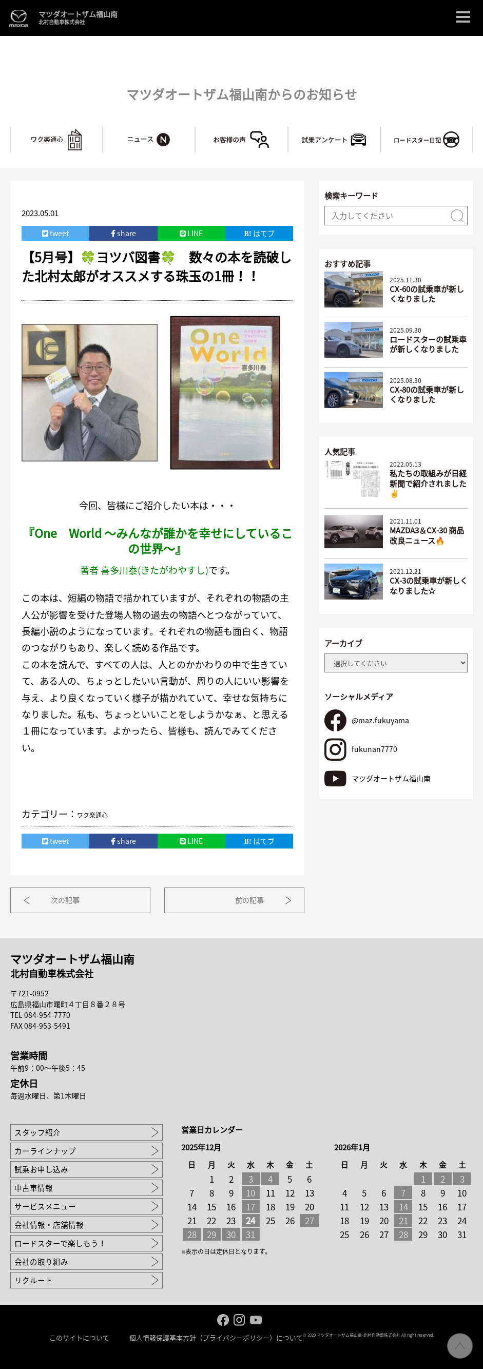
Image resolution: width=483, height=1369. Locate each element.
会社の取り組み (41, 1261)
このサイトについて (79, 1337)
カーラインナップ (45, 1150)
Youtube (256, 1319)
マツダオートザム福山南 (78, 18)
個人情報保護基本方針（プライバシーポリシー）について (216, 1337)
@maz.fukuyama (380, 719)
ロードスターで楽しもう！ (60, 1242)
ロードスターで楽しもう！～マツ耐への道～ (472, 131)
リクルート (33, 1279)
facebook (223, 1319)
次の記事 (67, 899)
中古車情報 (33, 1187)
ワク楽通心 (102, 131)
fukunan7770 (374, 748)
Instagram (239, 1319)
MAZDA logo (18, 18)
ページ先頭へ (460, 1346)
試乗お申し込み (41, 1168)
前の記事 (247, 899)
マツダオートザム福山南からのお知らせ (241, 93)
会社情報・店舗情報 (49, 1224)
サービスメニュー (45, 1205)
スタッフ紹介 (37, 1131)
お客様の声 (287, 131)
